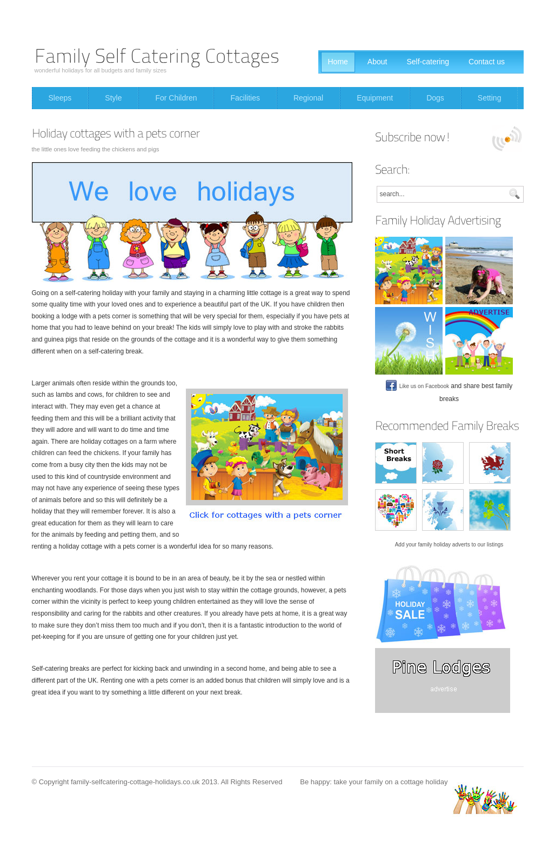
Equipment (375, 98)
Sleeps (60, 98)
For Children (176, 98)
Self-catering (427, 61)
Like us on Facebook (417, 386)
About (377, 61)
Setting (489, 98)
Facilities (244, 98)
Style (113, 98)
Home (338, 61)
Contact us (487, 61)
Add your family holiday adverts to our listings (449, 545)
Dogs (435, 98)
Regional (308, 98)
